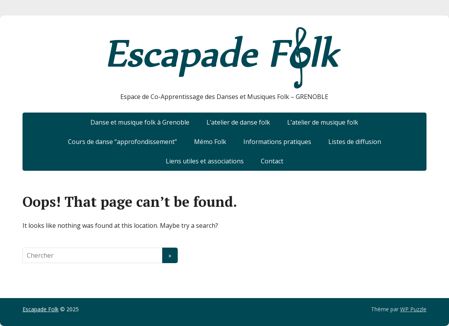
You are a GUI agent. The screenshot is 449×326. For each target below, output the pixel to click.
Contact (272, 161)
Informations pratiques (277, 141)
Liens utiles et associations (205, 161)
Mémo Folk (210, 141)
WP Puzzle (413, 309)
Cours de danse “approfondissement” (122, 141)
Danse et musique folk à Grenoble (139, 122)
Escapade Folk (41, 309)
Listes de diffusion (354, 141)
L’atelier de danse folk (238, 122)
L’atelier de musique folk (322, 122)
